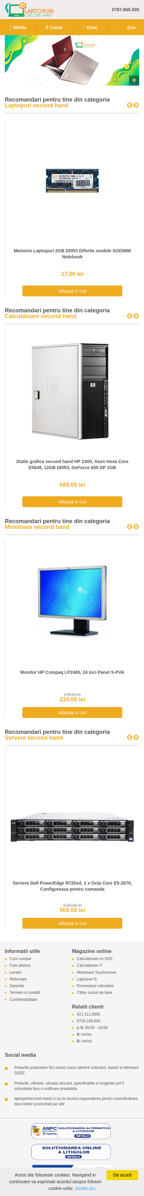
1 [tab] (134, 80)
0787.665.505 (125, 9)
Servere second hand (34, 738)
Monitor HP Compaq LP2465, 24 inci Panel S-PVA (72, 672)
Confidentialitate (23, 999)
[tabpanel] (72, 60)
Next (136, 105)
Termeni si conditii (25, 993)
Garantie (17, 986)
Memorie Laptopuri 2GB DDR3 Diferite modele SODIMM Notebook (72, 254)
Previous (129, 105)
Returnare (18, 979)
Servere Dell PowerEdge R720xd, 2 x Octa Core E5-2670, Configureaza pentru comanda (72, 886)
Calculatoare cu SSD (94, 959)
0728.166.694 (88, 1021)
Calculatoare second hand (40, 316)
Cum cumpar (21, 959)
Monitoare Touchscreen (97, 972)
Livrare (15, 972)
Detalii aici (85, 1188)
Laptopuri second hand (36, 105)
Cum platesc (20, 966)
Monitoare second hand (37, 527)
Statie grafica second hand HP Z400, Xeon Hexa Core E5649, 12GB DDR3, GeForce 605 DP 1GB (72, 464)
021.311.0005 (88, 1014)
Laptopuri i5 (87, 979)
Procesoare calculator (95, 986)
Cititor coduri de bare (94, 993)
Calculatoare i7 (89, 966)
